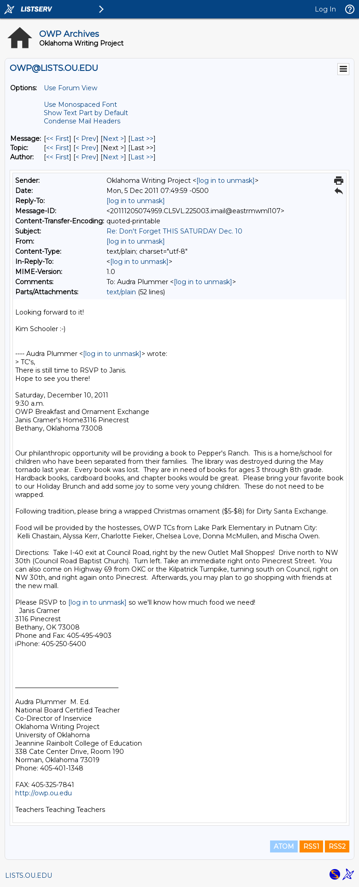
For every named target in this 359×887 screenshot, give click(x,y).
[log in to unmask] (225, 180)
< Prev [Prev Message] (86, 138)
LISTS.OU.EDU (28, 875)
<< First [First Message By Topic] (57, 148)
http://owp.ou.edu (43, 793)
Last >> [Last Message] (141, 138)
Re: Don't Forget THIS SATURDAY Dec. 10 (174, 231)
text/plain (121, 292)
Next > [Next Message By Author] (113, 157)
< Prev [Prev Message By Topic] (86, 148)
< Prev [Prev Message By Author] (86, 157)
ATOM (284, 846)
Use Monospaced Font (80, 104)
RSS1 (311, 846)
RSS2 (337, 846)
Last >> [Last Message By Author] (141, 157)
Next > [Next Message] (113, 138)
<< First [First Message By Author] (57, 157)
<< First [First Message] (57, 138)
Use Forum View (70, 88)
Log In (325, 9)
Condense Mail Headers (82, 121)
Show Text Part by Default (86, 113)
